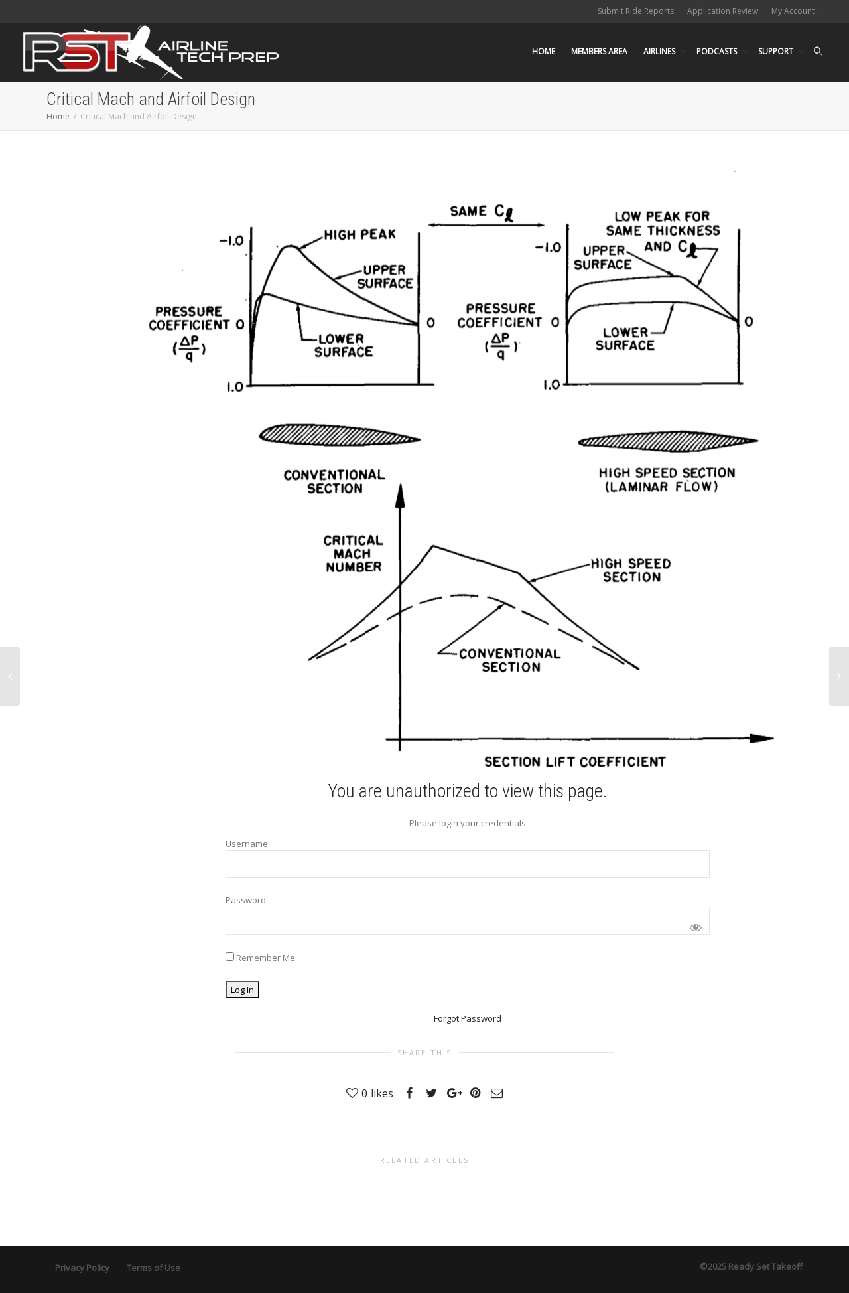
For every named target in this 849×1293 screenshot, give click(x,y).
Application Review (722, 11)
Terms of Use (153, 1268)
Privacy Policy (82, 1268)
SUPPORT (776, 51)
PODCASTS (717, 51)
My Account (793, 11)
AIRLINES (660, 51)
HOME (543, 51)
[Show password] (693, 925)
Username (247, 844)
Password (246, 900)
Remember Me (260, 958)
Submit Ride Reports (636, 11)
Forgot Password (467, 1018)
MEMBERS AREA (599, 51)
